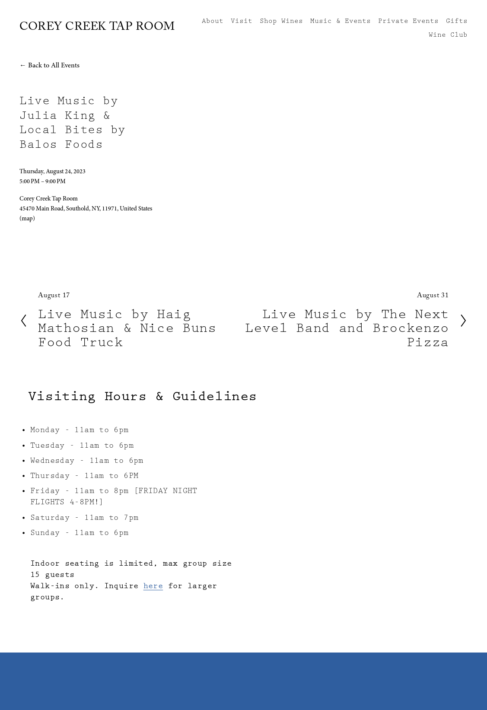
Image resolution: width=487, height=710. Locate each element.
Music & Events (340, 21)
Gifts (457, 21)
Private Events (408, 21)
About (212, 21)
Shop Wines (281, 21)
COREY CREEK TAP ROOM (97, 28)
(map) (27, 218)
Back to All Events (54, 65)
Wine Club (448, 35)
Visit (241, 21)
